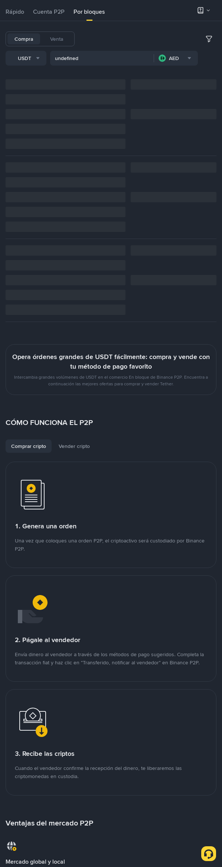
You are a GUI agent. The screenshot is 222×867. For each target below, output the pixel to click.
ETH (144, 39)
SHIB (180, 39)
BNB (127, 39)
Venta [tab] (56, 39)
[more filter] (209, 78)
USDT (90, 39)
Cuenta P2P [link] (49, 12)
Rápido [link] (15, 12)
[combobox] (82, 78)
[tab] (15, 12)
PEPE (106, 58)
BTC (109, 39)
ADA (162, 39)
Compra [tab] (23, 39)
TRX (88, 58)
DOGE (200, 39)
